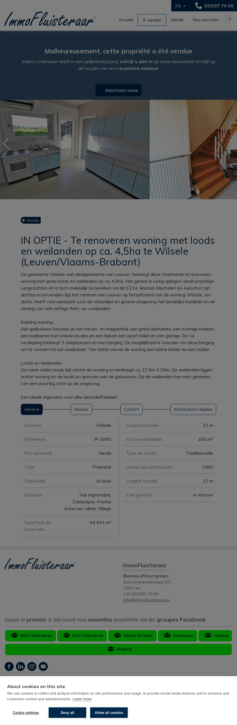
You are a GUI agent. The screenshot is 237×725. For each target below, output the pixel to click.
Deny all (67, 713)
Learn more (82, 699)
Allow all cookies (109, 713)
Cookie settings (26, 713)
